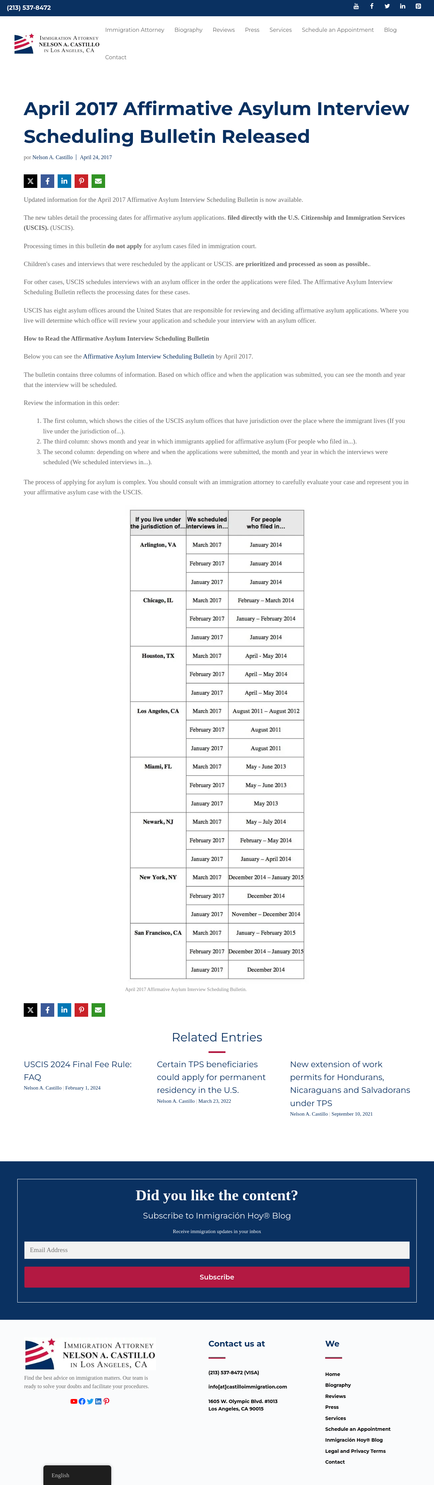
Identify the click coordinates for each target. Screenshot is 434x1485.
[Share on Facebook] (47, 181)
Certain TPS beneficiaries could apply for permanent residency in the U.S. (211, 1077)
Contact (115, 57)
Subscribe (217, 1277)
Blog (390, 30)
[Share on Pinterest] (81, 181)
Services (281, 30)
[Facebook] (372, 7)
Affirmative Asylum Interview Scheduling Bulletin (148, 356)
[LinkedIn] (402, 7)
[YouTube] (356, 7)
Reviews (224, 30)
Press (252, 30)
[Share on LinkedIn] (64, 181)
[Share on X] (30, 181)
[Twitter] (387, 7)
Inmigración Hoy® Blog (354, 1440)
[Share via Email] (98, 181)
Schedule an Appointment (338, 30)
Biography (189, 30)
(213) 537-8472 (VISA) (234, 1373)
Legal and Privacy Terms (355, 1451)
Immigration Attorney (134, 30)
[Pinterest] (418, 7)
